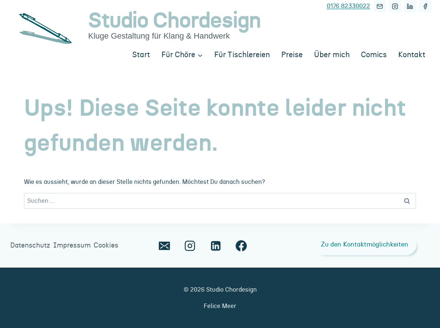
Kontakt (411, 55)
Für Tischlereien (242, 55)
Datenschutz (30, 245)
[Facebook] (425, 6)
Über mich (332, 55)
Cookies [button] (106, 245)
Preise (292, 55)
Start (141, 55)
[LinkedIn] (410, 6)
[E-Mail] (380, 6)
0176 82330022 (348, 6)
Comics (374, 55)
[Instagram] (395, 6)
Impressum (72, 245)
